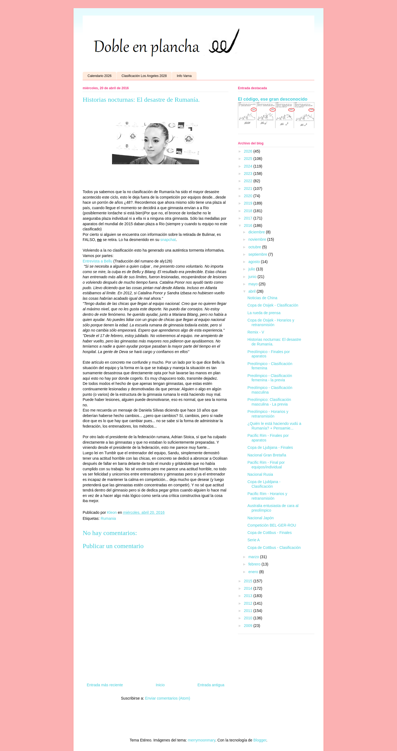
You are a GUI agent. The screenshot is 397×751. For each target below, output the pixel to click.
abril (252, 291)
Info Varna (184, 76)
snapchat (168, 239)
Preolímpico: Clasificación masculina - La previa (269, 401)
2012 (248, 603)
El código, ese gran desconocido (272, 99)
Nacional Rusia (260, 474)
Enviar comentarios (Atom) (167, 698)
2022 (248, 181)
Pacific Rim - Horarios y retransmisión (267, 496)
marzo (254, 557)
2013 (248, 596)
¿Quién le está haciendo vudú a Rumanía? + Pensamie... (274, 425)
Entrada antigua (210, 685)
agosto (254, 261)
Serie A (253, 540)
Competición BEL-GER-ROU (271, 525)
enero (253, 572)
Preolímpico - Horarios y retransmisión (267, 413)
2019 (248, 203)
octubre (255, 247)
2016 (248, 225)
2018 (248, 211)
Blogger (259, 740)
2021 (248, 188)
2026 (248, 151)
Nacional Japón (260, 518)
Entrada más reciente (105, 685)
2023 (248, 173)
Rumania (108, 518)
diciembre (257, 232)
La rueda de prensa (263, 313)
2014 (248, 588)
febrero (254, 564)
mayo (253, 284)
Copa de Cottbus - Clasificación (274, 547)
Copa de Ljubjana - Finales (270, 447)
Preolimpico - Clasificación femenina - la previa (269, 377)
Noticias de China (262, 298)
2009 (248, 625)
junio (252, 276)
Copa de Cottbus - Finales (269, 532)
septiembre (258, 254)
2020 (248, 196)
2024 (248, 166)
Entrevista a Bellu (97, 261)
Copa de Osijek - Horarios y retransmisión (270, 322)
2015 (248, 581)
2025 (248, 158)
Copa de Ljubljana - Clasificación (263, 484)
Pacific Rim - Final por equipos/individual (266, 464)
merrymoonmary (201, 740)
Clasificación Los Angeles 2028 (144, 76)
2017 (248, 218)
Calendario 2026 (99, 76)
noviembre (257, 239)
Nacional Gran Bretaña (266, 455)
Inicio (160, 685)
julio (252, 269)
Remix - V (255, 332)
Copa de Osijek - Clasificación (272, 305)
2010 (248, 618)
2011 (248, 610)
